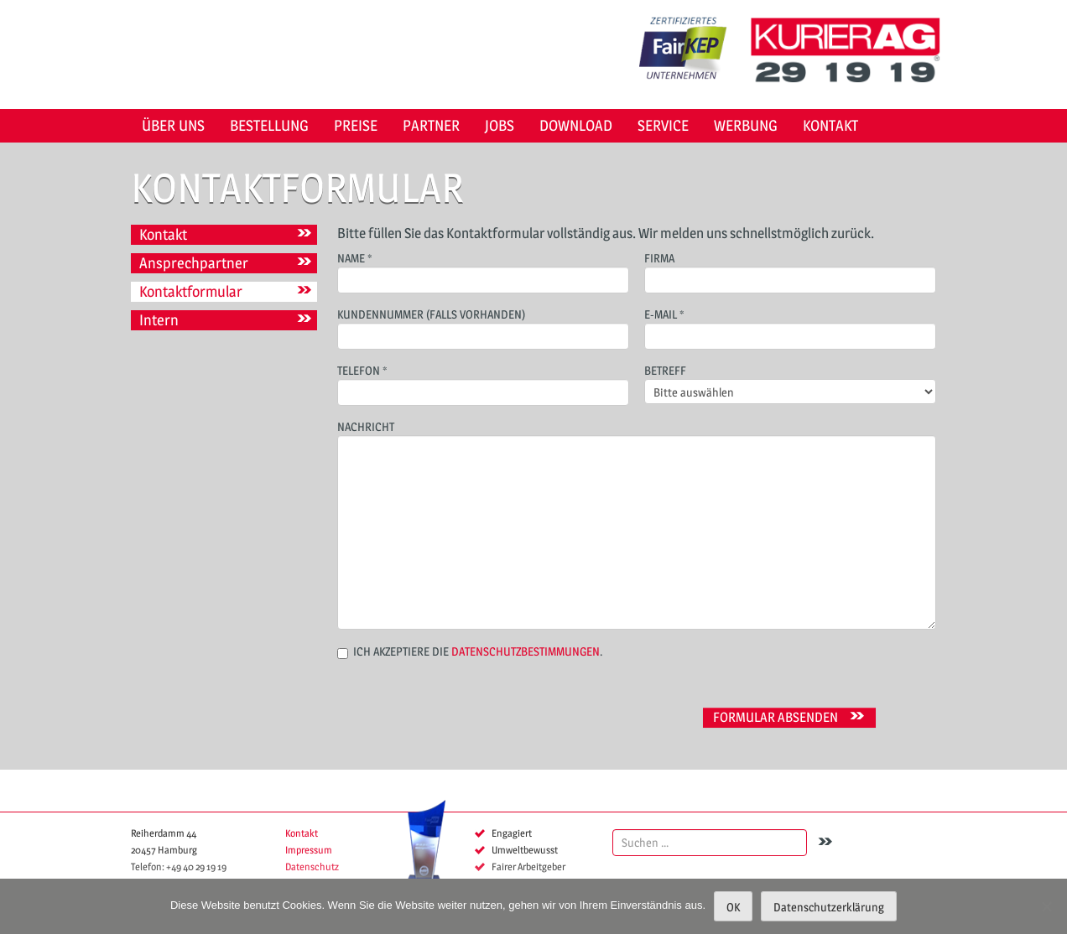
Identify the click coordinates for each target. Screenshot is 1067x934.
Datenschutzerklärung (828, 907)
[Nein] (1046, 906)
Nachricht (636, 480)
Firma (790, 270)
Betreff (790, 382)
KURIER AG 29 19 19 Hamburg (851, 50)
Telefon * (483, 382)
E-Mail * (790, 326)
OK (733, 907)
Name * (483, 270)
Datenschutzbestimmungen (525, 651)
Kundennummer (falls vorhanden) (483, 326)
